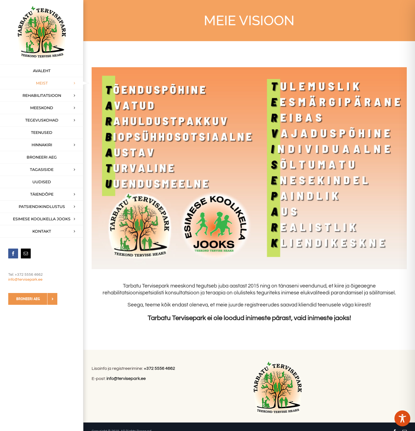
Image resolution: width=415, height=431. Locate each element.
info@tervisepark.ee (25, 279)
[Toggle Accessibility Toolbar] (402, 418)
